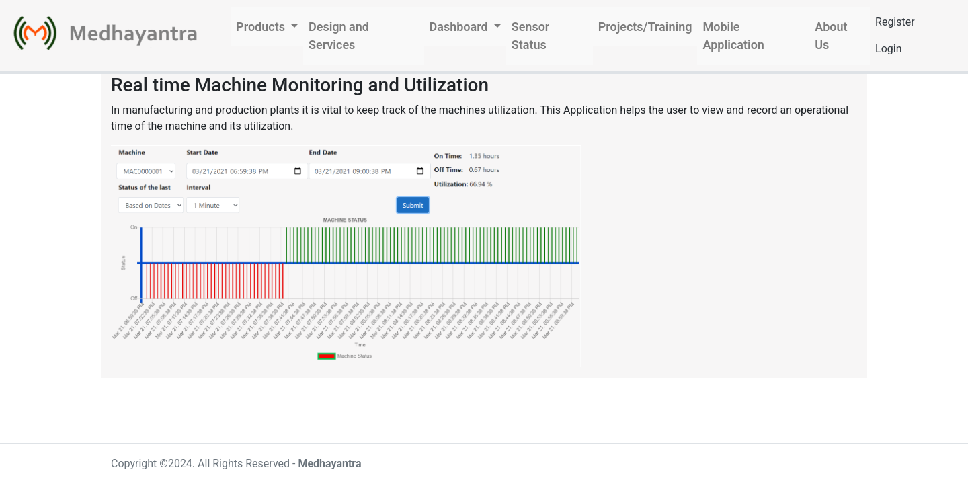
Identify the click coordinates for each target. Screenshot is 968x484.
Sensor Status (531, 35)
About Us (831, 35)
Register (895, 21)
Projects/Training (645, 26)
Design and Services (339, 35)
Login (888, 48)
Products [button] (262, 26)
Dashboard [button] (460, 26)
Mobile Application (733, 35)
